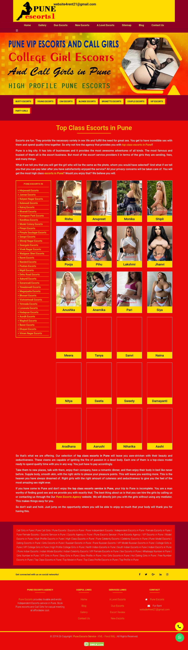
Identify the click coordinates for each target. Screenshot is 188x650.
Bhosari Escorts (27, 295)
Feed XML (110, 636)
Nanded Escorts (27, 262)
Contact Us (157, 25)
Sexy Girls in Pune (69, 555)
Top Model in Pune (72, 559)
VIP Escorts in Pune (152, 534)
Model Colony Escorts (30, 224)
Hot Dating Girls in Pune (143, 555)
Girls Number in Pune (28, 555)
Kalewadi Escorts (28, 203)
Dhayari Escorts (27, 329)
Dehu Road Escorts (29, 274)
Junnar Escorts (27, 194)
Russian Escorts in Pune (78, 543)
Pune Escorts (59, 530)
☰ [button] (17, 30)
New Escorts (82, 25)
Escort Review (117, 612)
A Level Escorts (105, 25)
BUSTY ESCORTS (23, 101)
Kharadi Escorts (27, 211)
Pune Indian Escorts (28, 551)
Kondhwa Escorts (28, 220)
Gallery (42, 25)
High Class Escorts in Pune (80, 538)
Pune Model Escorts (159, 538)
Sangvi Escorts (26, 236)
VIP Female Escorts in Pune (104, 551)
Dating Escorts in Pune (28, 543)
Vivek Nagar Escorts (29, 249)
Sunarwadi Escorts (28, 283)
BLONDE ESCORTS (87, 101)
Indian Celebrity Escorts (76, 551)
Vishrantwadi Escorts (30, 299)
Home (29, 25)
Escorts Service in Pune (53, 534)
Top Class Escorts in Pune (47, 559)
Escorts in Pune (76, 530)
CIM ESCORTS (66, 101)
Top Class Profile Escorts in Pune (101, 559)
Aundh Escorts (26, 316)
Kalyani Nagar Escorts (30, 199)
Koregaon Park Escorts (31, 215)
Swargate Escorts (28, 245)
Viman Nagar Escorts (30, 333)
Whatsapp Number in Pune (156, 551)
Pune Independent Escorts (99, 530)
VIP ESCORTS (156, 101)
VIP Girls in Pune (49, 555)
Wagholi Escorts (27, 320)
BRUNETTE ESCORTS (111, 101)
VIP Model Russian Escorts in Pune (136, 543)
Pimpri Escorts (26, 228)
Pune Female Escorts (28, 534)
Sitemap (126, 25)
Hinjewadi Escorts (28, 190)
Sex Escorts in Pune (130, 551)
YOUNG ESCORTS (45, 101)
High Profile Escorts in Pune (49, 538)
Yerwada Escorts (27, 304)
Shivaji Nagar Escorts (30, 241)
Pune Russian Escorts (104, 543)
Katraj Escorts (26, 207)
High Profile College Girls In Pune (67, 547)
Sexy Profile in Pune (91, 555)
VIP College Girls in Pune (36, 547)
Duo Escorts (61, 25)
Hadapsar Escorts (28, 312)
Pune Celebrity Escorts (107, 538)
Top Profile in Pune (129, 559)
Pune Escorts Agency (129, 534)
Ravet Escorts (26, 257)
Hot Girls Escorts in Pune (116, 555)
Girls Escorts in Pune (53, 543)
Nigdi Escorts (26, 270)
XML (100, 636)
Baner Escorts (26, 325)
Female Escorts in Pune (158, 530)
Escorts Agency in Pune (79, 534)
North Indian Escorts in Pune (100, 547)
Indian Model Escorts (51, 551)
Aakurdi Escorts (27, 278)
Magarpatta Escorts (29, 291)
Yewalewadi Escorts (29, 287)
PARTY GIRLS (21, 111)
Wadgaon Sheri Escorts (31, 253)
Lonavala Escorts (28, 308)
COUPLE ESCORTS (136, 101)
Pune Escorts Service (105, 534)
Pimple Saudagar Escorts (32, 232)
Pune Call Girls (43, 530)
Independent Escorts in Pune (129, 530)
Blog (141, 25)
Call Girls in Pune (25, 530)
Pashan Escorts (27, 266)
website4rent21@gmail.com (75, 4)
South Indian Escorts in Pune (132, 547)
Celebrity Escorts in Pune (134, 538)
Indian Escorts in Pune (159, 547)
